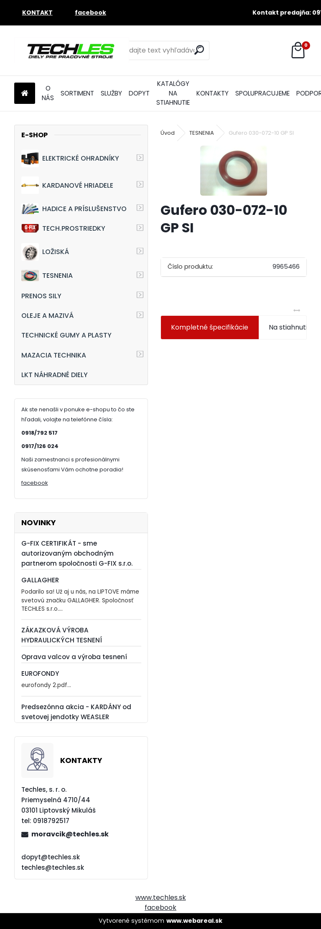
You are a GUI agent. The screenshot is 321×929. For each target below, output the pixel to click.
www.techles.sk (160, 897)
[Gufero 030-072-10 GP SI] (233, 171)
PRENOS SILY (41, 296)
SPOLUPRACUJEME (262, 93)
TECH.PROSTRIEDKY (63, 228)
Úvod (167, 133)
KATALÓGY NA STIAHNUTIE (173, 93)
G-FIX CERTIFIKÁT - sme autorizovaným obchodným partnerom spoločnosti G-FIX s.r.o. (76, 553)
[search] (199, 50)
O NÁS (48, 93)
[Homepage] (24, 93)
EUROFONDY (40, 673)
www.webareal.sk (194, 920)
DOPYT (139, 93)
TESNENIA (47, 275)
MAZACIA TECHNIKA (53, 355)
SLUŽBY (111, 93)
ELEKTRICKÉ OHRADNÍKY (70, 158)
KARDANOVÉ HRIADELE (67, 185)
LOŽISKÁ (45, 252)
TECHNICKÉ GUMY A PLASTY (66, 335)
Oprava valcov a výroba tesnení (74, 656)
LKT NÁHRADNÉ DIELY (54, 375)
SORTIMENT (77, 93)
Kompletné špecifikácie (209, 327)
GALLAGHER (40, 580)
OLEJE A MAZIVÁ (47, 315)
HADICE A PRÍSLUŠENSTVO (74, 208)
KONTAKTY (212, 93)
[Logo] (71, 50)
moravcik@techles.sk (70, 834)
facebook (34, 483)
